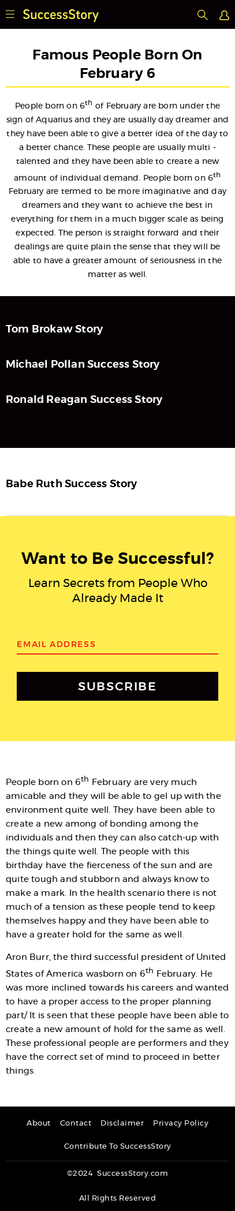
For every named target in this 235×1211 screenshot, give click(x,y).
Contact (76, 1123)
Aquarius (54, 120)
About (39, 1123)
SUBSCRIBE (117, 686)
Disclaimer (122, 1123)
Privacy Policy (180, 1123)
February (123, 106)
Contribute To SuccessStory (117, 1146)
